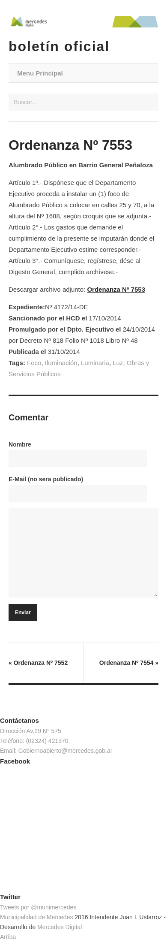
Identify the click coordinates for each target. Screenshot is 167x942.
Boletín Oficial (59, 46)
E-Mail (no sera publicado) (46, 479)
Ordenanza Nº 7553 (116, 289)
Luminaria (95, 362)
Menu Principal (40, 73)
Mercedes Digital (59, 927)
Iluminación (61, 362)
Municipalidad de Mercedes (36, 917)
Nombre (20, 444)
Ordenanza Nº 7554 (128, 662)
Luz (118, 362)
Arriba (8, 936)
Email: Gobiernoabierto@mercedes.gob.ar (56, 750)
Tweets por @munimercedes (38, 907)
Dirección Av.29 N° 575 (30, 731)
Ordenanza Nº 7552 (38, 662)
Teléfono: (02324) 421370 (34, 740)
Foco (34, 362)
